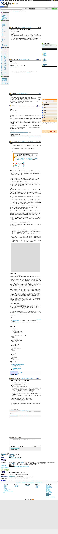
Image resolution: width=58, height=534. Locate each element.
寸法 (28, 389)
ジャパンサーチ (27, 159)
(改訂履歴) (21, 462)
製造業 (30, 119)
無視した (16, 125)
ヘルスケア (3, 36)
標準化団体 (28, 118)
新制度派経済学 (14, 240)
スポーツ (3, 39)
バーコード (14, 353)
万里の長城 (20, 395)
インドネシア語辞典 (49, 492)
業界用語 (3, 24)
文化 (2, 34)
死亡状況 (23, 399)
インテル (11, 295)
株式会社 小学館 (11, 456)
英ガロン (13, 386)
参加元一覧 (12, 454)
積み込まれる (16, 389)
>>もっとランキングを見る (53, 118)
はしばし (13, 128)
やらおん (45, 107)
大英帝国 (17, 386)
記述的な (18, 391)
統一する (34, 98)
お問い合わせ (27, 485)
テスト (13, 382)
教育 (17, 385)
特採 (13, 351)
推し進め (27, 125)
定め (34, 36)
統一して (15, 395)
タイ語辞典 (47, 493)
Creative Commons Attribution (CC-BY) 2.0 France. (21, 466)
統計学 (13, 231)
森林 (36, 192)
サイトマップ (6, 490)
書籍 (29, 158)
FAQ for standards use (16, 365)
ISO (14, 118)
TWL (31, 159)
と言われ (11, 123)
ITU (21, 276)
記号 (2, 74)
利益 (11, 192)
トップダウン (19, 125)
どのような (24, 99)
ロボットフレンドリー (16, 359)
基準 (31, 36)
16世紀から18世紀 (15, 393)
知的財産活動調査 (16, 320)
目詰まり (45, 110)
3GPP (14, 293)
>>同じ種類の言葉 (29, 411)
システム (22, 390)
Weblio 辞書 (52, 0)
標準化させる (45, 60)
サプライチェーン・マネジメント (17, 236)
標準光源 (44, 50)
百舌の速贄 (45, 102)
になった (29, 398)
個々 (12, 97)
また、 (20, 34)
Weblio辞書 (13, 463)
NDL (20, 159)
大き (39, 122)
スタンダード (14, 341)
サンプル (21, 382)
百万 (24, 398)
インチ (34, 196)
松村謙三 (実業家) (46, 104)
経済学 (15, 176)
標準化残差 (27, 410)
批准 (31, 179)
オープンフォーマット (16, 344)
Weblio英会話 (4, 79)
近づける (12, 98)
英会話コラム (4, 78)
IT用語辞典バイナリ (14, 105)
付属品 (32, 390)
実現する (15, 36)
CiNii (35, 158)
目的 (12, 39)
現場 (13, 125)
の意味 (16, 102)
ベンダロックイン (15, 345)
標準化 (14, 369)
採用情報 (37, 487)
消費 (31, 192)
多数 (16, 382)
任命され (27, 384)
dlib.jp (23, 159)
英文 (30, 132)
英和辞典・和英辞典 (49, 487)
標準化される (45, 64)
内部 (11, 119)
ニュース (26, 158)
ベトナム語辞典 (48, 494)
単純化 (13, 115)
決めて (21, 98)
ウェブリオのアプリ (17, 485)
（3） (39, 98)
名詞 (11, 65)
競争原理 (33, 191)
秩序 (37, 35)
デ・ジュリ (37, 210)
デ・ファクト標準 (27, 215)
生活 (2, 35)
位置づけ (27, 99)
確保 (25, 38)
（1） (11, 97)
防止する (35, 115)
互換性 (22, 38)
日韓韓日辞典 (23, 0)
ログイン (47, 0)
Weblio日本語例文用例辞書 (16, 378)
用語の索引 (23, 27)
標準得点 (29, 148)
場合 (34, 118)
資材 (23, 98)
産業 (13, 189)
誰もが (21, 36)
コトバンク (18, 369)
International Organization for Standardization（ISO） (19, 132)
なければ (15, 35)
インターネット (12, 215)
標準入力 (44, 52)
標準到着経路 (45, 55)
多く (33, 121)
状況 (32, 393)
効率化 (17, 122)
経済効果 (25, 122)
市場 (22, 189)
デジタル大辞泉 (14, 27)
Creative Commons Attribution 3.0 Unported (20, 467)
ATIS (22, 293)
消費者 (29, 122)
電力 (39, 193)
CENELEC (16, 280)
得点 (16, 99)
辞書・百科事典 (4, 45)
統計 (13, 349)
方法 (36, 38)
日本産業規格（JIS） (17, 339)
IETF (12, 218)
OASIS (17, 208)
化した (17, 115)
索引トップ (19, 27)
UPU (19, 276)
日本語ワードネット (12, 476)
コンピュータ (4, 25)
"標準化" (22, 158)
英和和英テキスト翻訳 (15, 437)
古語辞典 (27, 0)
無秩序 (26, 115)
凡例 (30, 27)
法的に (22, 386)
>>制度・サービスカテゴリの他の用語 (34, 137)
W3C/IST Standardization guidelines (18, 364)
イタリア (20, 393)
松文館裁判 (45, 112)
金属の (33, 389)
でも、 (28, 119)
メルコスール (33, 283)
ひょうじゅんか (15, 63)
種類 (31, 98)
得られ (13, 99)
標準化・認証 (14, 366)
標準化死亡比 (14, 399)
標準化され (27, 121)
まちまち (30, 34)
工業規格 (13, 337)
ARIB (20, 293)
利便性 (28, 38)
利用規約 (5, 488)
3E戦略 (13, 350)
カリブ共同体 (14, 284)
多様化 (18, 35)
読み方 (11, 110)
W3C (14, 208)
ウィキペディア (14, 141)
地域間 (20, 399)
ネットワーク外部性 (15, 346)
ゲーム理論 (27, 176)
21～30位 (51, 100)
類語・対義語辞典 (6, 0)
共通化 (14, 122)
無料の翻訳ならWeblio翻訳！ (16, 3)
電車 (2, 26)
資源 (12, 193)
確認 (44, 117)
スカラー (31, 158)
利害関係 (20, 118)
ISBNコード (14, 354)
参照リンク (12, 130)
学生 (18, 382)
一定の (30, 36)
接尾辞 (17, 65)
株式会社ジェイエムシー (12, 458)
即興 (15, 394)
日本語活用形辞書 (14, 59)
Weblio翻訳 (47, 488)
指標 (31, 399)
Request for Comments (18, 218)
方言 (2, 44)
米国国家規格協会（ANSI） (19, 335)
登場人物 (39, 393)
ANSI (11, 298)
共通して (23, 36)
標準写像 (44, 53)
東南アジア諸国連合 (28, 284)
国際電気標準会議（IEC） (18, 332)
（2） (17, 98)
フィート (30, 196)
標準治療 (13, 358)
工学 (11, 189)
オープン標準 (14, 340)
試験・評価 (33, 38)
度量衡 (29, 395)
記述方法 (18, 121)
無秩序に (25, 35)
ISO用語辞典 (13, 93)
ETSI (20, 280)
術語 (16, 384)
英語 (19, 170)
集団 (18, 99)
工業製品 (21, 400)
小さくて (13, 390)
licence (19, 480)
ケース (22, 102)
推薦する (21, 384)
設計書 (15, 121)
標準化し (32, 395)
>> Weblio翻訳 (55, 120)
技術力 (34, 34)
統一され (17, 39)
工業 (19, 398)
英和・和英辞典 (12, 0)
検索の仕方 (5, 486)
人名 (2, 43)
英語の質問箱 (4, 80)
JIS (16, 118)
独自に (14, 119)
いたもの (23, 65)
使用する (19, 102)
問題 (16, 128)
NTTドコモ (38, 294)
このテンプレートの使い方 (26, 156)
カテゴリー (31, 141)
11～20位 (47, 100)
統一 (38, 38)
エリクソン (34, 294)
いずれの (24, 119)
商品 (30, 39)
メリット (34, 122)
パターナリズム (14, 328)
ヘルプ (56, 0)
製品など (26, 98)
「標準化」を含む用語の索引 (15, 448)
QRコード (14, 355)
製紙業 (28, 192)
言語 (33, 391)
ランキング (27, 27)
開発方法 (21, 121)
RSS (33, 499)
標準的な (17, 97)
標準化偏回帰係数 (22, 410)
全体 (19, 99)
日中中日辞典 (18, 0)
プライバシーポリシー (7, 489)
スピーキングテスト (5, 83)
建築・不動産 (4, 31)
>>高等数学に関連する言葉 (37, 411)
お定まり (35, 393)
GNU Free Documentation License (26, 461)
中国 (13, 395)
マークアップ (22, 391)
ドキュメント (14, 391)
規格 (20, 39)
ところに (20, 97)
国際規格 (13, 336)
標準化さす (45, 59)
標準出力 (44, 54)
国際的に (13, 400)
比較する (27, 399)
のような (36, 389)
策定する (31, 118)
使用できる (27, 36)
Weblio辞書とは (6, 485)
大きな (31, 389)
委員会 (13, 384)
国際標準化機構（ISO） (18, 331)
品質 (14, 38)
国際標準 (11, 276)
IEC (17, 276)
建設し (26, 395)
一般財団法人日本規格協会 (16, 368)
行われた (18, 394)
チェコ (22, 372)
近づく (25, 34)
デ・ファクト (12, 210)
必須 (44, 115)
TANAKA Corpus (3, 465)
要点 (13, 398)
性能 (17, 38)
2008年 (11, 311)
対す (31, 122)
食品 (2, 41)
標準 (12, 34)
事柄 (32, 35)
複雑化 (21, 35)
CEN (13, 280)
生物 (2, 40)
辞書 (2, 0)
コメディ (24, 393)
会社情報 (37, 486)
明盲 (44, 105)
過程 (25, 39)
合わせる (15, 34)
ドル (25, 398)
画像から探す (16, 486)
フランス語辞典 (48, 491)
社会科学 (11, 176)
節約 (27, 398)
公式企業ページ (38, 485)
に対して (25, 390)
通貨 (37, 395)
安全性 (19, 38)
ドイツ (19, 372)
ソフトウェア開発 (35, 119)
